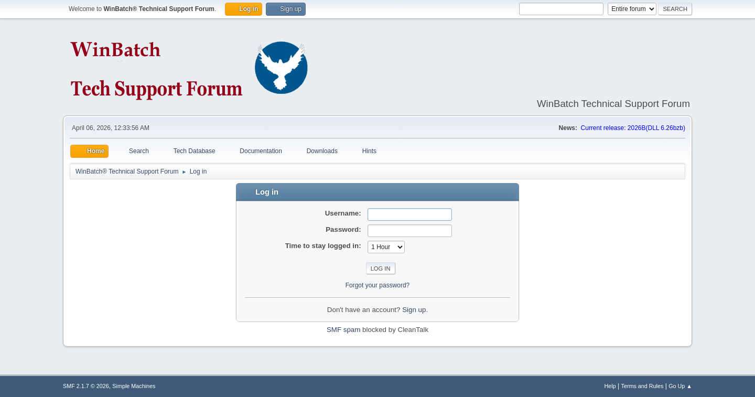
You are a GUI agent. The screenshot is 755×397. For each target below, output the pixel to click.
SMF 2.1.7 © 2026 (86, 386)
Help (610, 386)
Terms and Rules (642, 386)
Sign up (414, 310)
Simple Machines (133, 386)
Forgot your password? (378, 285)
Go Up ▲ (680, 386)
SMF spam (343, 330)
